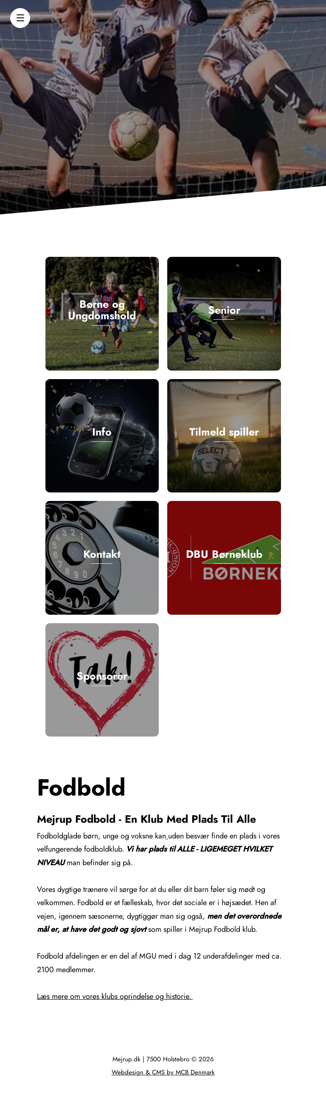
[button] (20, 18)
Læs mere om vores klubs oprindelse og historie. (115, 996)
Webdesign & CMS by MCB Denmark (163, 1072)
